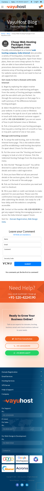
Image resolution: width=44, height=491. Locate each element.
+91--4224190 (22, 297)
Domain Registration (18, 219)
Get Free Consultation (22, 339)
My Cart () (41, 7)
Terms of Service (14, 480)
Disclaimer (31, 480)
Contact (41, 2)
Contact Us (6, 450)
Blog (8, 33)
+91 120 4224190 (22, 346)
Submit (28, 264)
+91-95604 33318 (8, 443)
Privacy (24, 480)
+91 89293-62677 (22, 353)
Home (3, 33)
